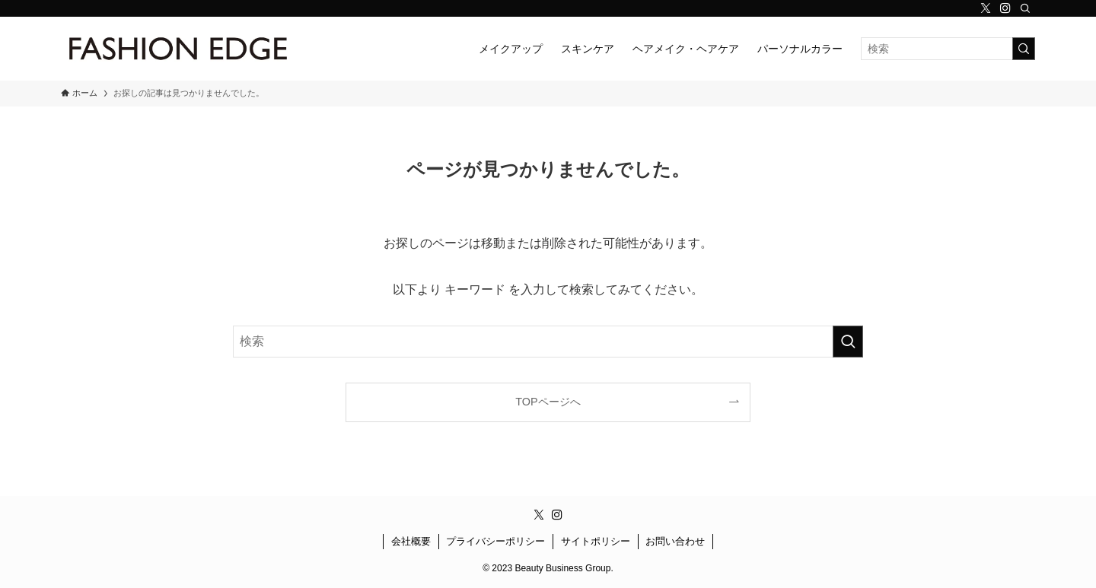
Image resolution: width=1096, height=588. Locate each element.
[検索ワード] (948, 48)
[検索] (1025, 8)
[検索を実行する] (1023, 48)
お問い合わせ (675, 541)
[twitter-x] (986, 8)
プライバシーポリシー (495, 541)
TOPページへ (547, 402)
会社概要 (411, 541)
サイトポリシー (595, 541)
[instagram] (1005, 8)
